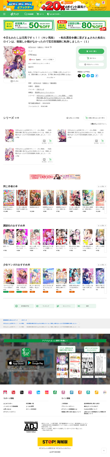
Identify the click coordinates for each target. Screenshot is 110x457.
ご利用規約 (64, 403)
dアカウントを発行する (47, 448)
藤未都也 (53, 83)
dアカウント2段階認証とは (69, 409)
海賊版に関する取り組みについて (71, 412)
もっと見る (101, 186)
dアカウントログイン (9, 412)
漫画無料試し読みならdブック (10, 320)
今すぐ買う (93, 51)
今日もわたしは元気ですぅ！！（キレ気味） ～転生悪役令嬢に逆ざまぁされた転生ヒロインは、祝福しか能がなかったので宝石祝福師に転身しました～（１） (33, 132)
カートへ (93, 58)
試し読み (15, 81)
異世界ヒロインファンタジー (45, 92)
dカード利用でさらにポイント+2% (38, 63)
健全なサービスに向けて (91, 406)
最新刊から (102, 124)
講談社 (37, 86)
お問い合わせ (7, 409)
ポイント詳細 (47, 59)
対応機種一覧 (30, 403)
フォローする (51, 47)
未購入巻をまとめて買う (96, 118)
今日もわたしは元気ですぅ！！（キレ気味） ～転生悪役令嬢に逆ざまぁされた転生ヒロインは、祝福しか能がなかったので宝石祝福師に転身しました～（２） (86, 132)
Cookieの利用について (90, 409)
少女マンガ (40, 89)
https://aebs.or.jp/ (48, 430)
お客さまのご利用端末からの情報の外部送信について (95, 412)
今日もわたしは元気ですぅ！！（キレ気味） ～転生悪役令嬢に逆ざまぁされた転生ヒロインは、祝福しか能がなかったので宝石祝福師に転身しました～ (55, 98)
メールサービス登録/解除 (10, 406)
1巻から (94, 124)
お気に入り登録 (74, 118)
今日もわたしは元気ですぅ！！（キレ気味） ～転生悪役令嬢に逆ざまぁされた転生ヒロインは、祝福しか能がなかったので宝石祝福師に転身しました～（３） (33, 151)
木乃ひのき (32, 47)
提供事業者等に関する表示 (91, 403)
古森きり (41, 47)
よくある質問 (30, 406)
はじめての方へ (7, 403)
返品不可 (31, 67)
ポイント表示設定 (31, 409)
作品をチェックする (93, 64)
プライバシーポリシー (67, 406)
